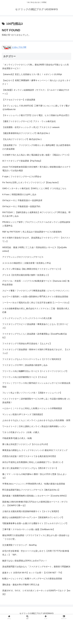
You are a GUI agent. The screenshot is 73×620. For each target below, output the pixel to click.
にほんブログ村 (14, 47)
